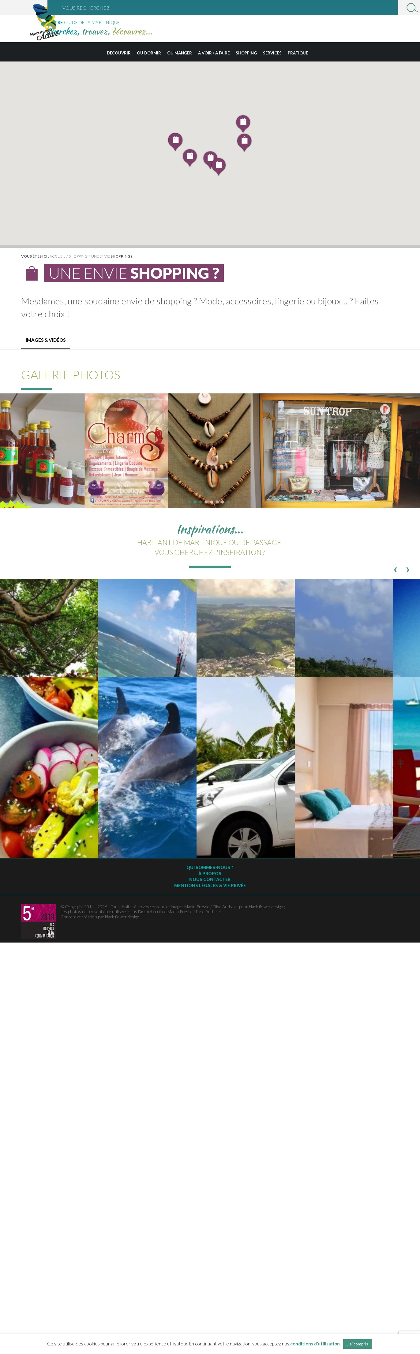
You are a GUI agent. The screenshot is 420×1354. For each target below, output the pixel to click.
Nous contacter (210, 879)
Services (272, 52)
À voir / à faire (214, 52)
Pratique (298, 52)
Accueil (57, 256)
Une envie (112, 256)
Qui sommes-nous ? (209, 867)
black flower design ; (267, 906)
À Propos (209, 873)
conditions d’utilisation (315, 1343)
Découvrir (119, 52)
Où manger (179, 52)
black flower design (122, 916)
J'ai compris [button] (357, 1343)
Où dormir (149, 52)
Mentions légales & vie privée (210, 885)
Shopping (246, 52)
